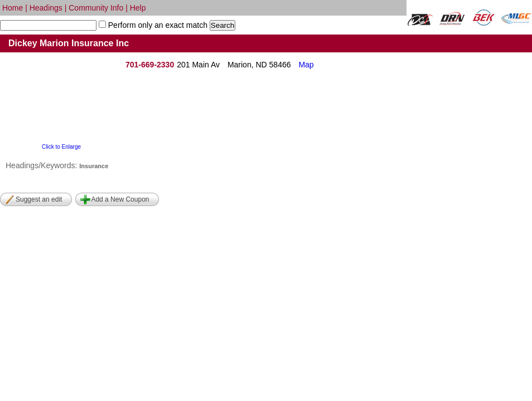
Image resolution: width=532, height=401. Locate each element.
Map (305, 64)
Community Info (96, 7)
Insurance (93, 166)
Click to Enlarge (61, 147)
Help (138, 7)
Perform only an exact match (156, 25)
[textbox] (48, 25)
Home (12, 7)
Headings (46, 7)
